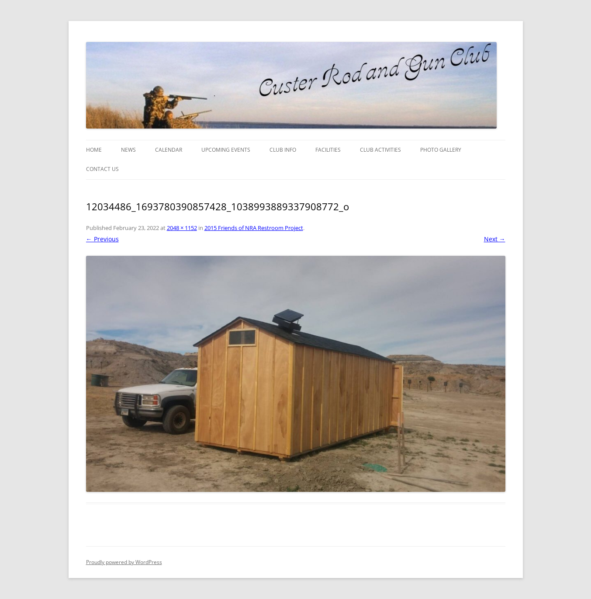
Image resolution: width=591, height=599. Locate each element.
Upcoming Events (225, 149)
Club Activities (380, 149)
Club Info (283, 149)
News (128, 149)
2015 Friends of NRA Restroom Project (253, 228)
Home (94, 149)
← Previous (102, 239)
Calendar (168, 149)
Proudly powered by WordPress (124, 562)
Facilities (328, 149)
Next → (494, 239)
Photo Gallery (440, 149)
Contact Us (102, 169)
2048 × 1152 (182, 228)
